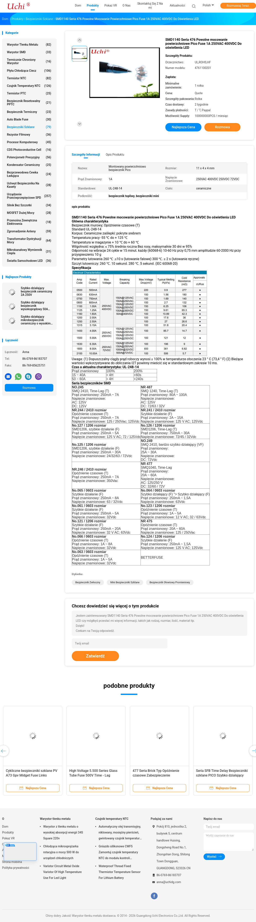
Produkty (8, 832)
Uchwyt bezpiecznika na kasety (29, 185)
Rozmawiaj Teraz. (238, 5)
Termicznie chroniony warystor (29, 61)
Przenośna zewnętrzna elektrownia (29, 222)
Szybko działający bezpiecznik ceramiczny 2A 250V (36, 291)
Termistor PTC (29, 93)
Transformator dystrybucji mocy (29, 240)
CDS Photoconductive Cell (29, 150)
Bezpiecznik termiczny (29, 112)
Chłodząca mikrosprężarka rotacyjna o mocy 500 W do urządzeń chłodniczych (61, 852)
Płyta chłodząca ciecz (29, 71)
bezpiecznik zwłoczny (87, 582)
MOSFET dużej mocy (29, 213)
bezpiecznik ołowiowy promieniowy (170, 582)
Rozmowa (29, 387)
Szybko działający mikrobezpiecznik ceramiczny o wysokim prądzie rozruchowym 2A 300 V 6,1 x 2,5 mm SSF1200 (36, 320)
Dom (5, 826)
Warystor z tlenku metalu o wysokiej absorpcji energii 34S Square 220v (63, 832)
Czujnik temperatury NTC (29, 86)
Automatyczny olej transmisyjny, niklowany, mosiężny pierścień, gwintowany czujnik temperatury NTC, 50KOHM (120, 833)
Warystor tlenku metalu (29, 44)
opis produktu (115, 154)
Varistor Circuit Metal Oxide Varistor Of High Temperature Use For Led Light (62, 872)
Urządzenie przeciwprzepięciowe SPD (29, 196)
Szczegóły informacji (86, 154)
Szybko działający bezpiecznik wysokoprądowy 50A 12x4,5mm (34, 306)
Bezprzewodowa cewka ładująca (29, 174)
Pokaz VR (8, 838)
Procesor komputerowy (29, 142)
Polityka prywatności (15, 867)
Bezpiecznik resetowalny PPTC (29, 102)
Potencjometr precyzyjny (29, 157)
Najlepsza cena (183, 127)
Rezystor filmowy (29, 134)
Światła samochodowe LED (29, 261)
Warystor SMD (29, 52)
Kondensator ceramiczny (29, 165)
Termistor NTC (29, 78)
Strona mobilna (12, 862)
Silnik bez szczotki (29, 205)
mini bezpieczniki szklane (125, 582)
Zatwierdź (95, 656)
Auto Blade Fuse (29, 119)
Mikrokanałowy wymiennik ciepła (29, 251)
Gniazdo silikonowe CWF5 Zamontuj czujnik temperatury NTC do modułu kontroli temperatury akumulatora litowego (118, 853)
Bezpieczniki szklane (29, 127)
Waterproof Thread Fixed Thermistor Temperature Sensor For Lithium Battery (120, 872)
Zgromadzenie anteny (29, 231)
